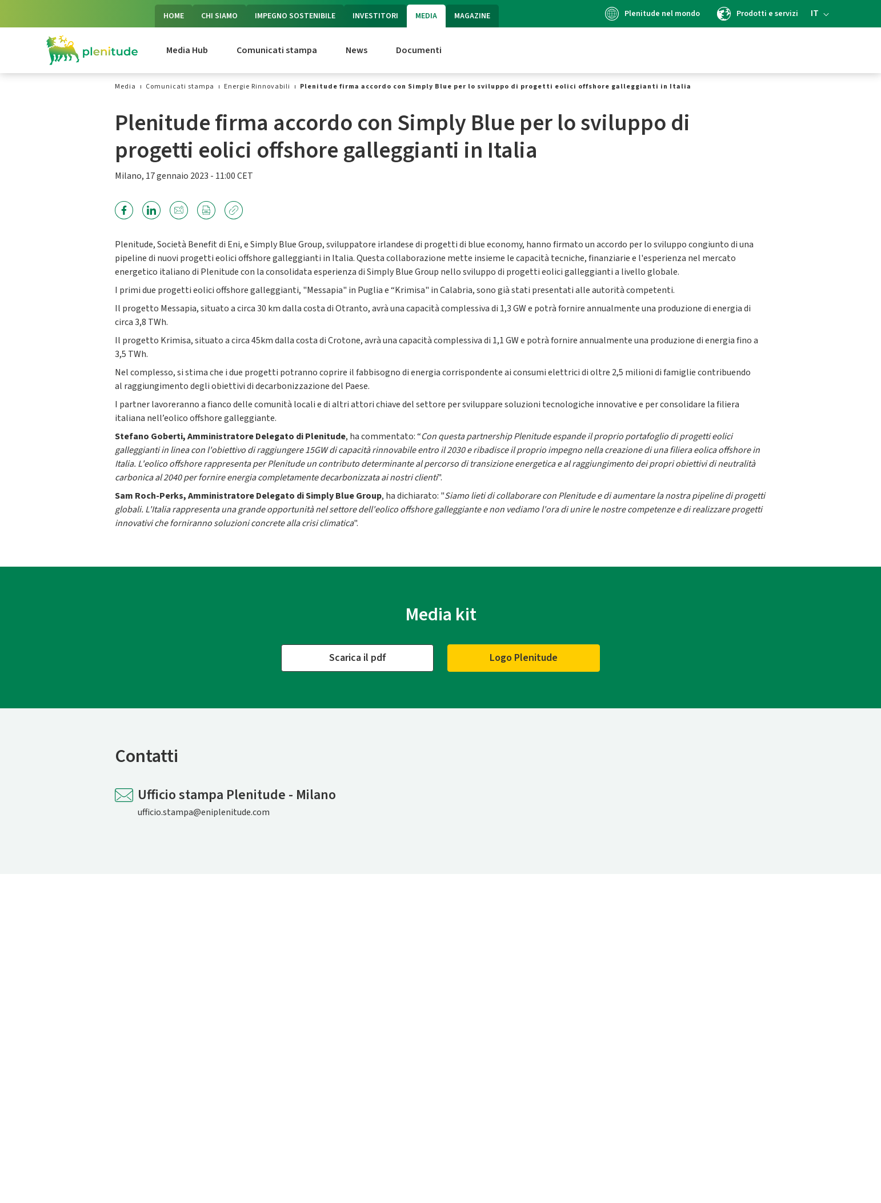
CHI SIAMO (219, 16)
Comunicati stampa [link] (277, 50)
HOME (173, 16)
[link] (125, 86)
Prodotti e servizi (757, 14)
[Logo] (523, 658)
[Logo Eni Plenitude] (92, 50)
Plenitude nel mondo (652, 14)
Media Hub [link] (187, 50)
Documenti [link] (419, 50)
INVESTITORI (375, 16)
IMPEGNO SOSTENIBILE (295, 16)
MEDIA (426, 16)
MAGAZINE (472, 16)
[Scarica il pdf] (357, 658)
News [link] (356, 50)
